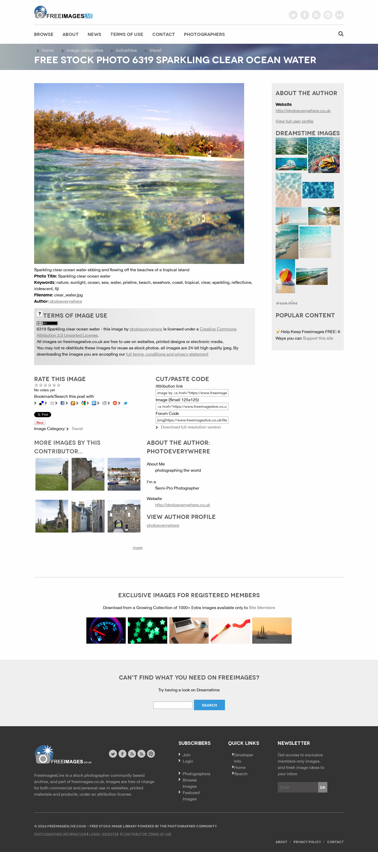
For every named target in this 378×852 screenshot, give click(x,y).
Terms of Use (126, 34)
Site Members (262, 607)
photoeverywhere (66, 301)
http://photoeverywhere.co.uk (182, 504)
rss (316, 14)
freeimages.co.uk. (88, 781)
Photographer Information (60, 834)
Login (188, 761)
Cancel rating (36, 385)
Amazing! (58, 385)
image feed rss (141, 754)
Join (187, 754)
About (70, 34)
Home (48, 50)
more (138, 547)
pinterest (327, 14)
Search (241, 773)
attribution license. (114, 794)
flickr (339, 14)
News (94, 34)
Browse (44, 34)
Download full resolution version (191, 427)
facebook (304, 14)
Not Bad (45, 385)
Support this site (318, 338)
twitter (293, 14)
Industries (126, 50)
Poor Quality (41, 385)
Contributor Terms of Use (146, 834)
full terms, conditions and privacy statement (167, 354)
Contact (163, 34)
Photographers (204, 34)
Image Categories (85, 50)
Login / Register (104, 834)
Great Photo (54, 385)
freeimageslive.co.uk (63, 11)
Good (50, 385)
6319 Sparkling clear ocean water (68, 329)
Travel (155, 50)
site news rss (132, 754)
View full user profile (294, 121)
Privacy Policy (307, 842)
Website (63, 754)
